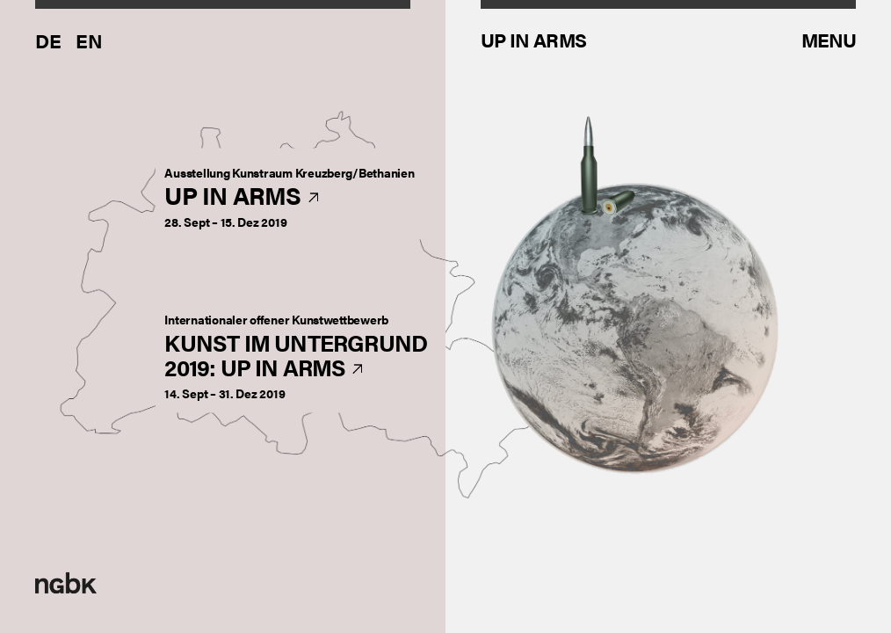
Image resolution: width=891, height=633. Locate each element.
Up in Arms (289, 197)
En (89, 40)
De (48, 40)
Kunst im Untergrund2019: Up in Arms (295, 356)
